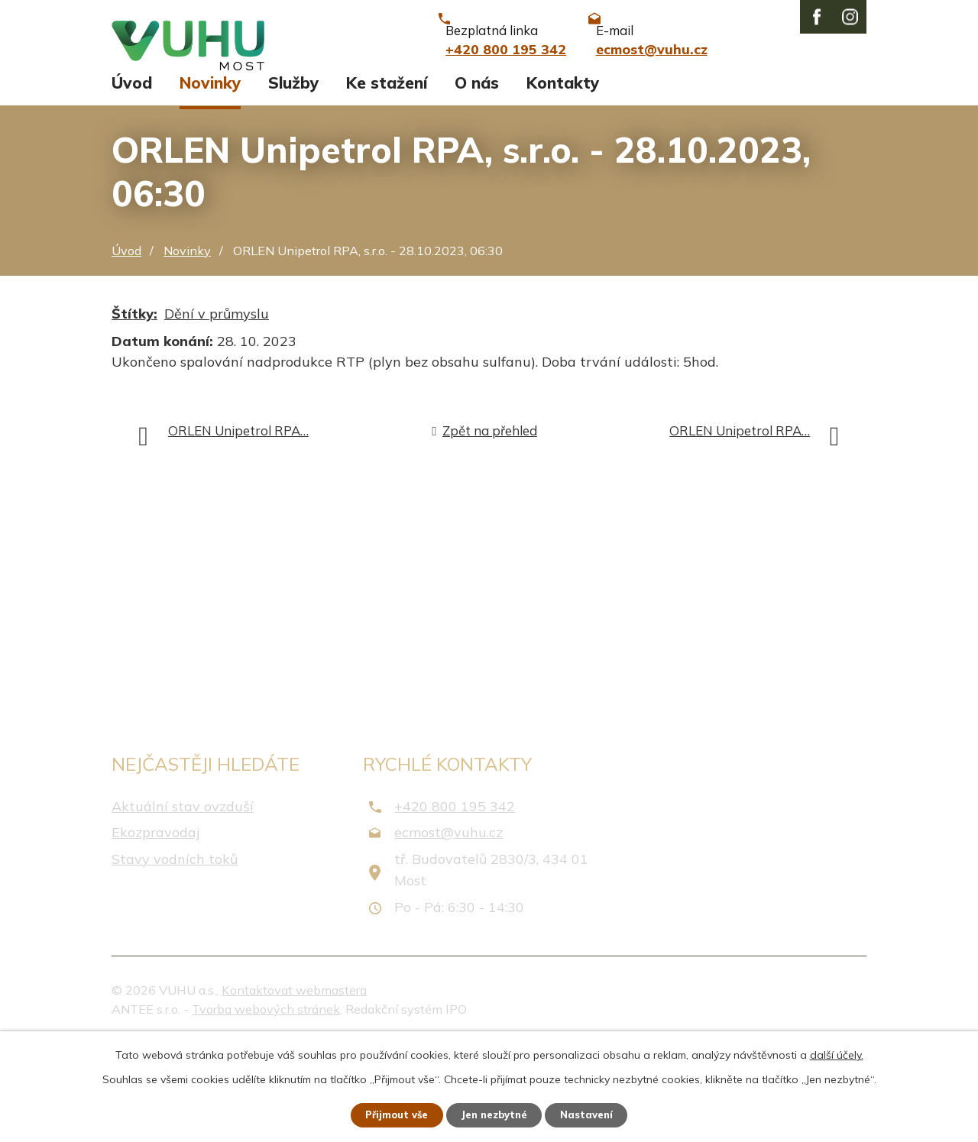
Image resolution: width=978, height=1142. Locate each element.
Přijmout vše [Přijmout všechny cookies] (389, 1114)
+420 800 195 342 (454, 905)
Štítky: (134, 413)
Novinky (210, 182)
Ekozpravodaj (155, 931)
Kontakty (562, 182)
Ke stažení (386, 182)
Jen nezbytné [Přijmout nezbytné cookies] (496, 1114)
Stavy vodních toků (175, 958)
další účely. (836, 1053)
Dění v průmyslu (216, 413)
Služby (293, 182)
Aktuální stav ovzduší (183, 905)
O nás (477, 182)
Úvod (132, 182)
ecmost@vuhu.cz (448, 931)
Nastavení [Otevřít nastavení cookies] (596, 1114)
